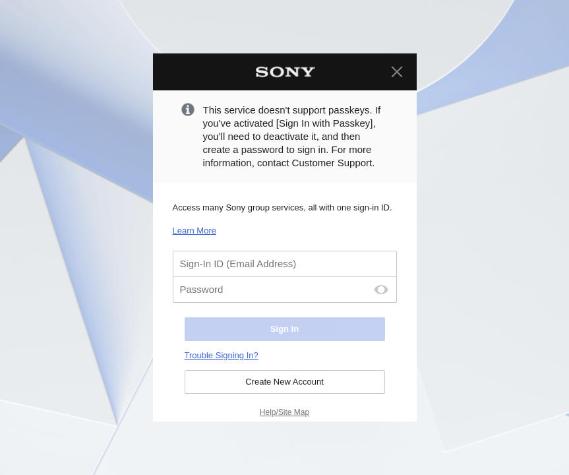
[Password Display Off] (381, 289)
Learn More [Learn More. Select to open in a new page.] (194, 231)
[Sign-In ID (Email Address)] (285, 264)
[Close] (397, 72)
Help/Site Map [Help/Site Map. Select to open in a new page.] (284, 412)
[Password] (285, 289)
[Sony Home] (285, 72)
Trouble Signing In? (221, 355)
